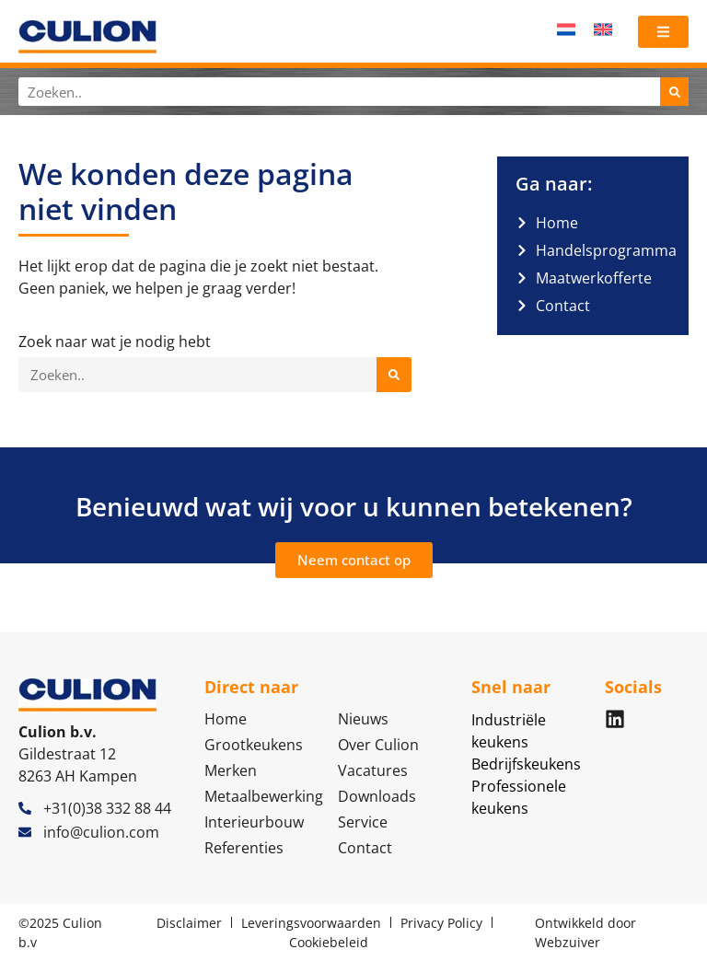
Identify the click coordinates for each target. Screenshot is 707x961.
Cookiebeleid (328, 942)
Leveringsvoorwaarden (311, 923)
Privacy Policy (441, 923)
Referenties (244, 848)
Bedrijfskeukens (526, 764)
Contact (365, 848)
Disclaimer (189, 923)
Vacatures (373, 770)
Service (363, 822)
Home (225, 719)
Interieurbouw (254, 822)
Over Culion (378, 745)
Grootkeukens (253, 745)
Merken (230, 770)
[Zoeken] (674, 91)
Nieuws (363, 719)
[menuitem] (566, 29)
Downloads (377, 796)
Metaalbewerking (261, 796)
